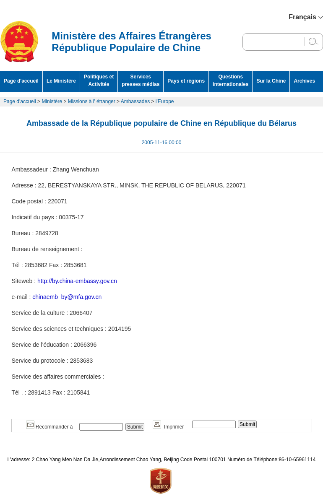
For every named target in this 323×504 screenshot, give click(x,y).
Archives (304, 81)
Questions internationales (230, 80)
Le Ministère (61, 81)
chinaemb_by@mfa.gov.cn (67, 297)
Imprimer (168, 427)
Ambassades (135, 101)
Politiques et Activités (99, 80)
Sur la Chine (271, 81)
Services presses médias (140, 80)
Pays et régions (186, 81)
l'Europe (165, 101)
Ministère (52, 101)
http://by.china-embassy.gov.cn (77, 281)
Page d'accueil (21, 81)
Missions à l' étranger (91, 101)
